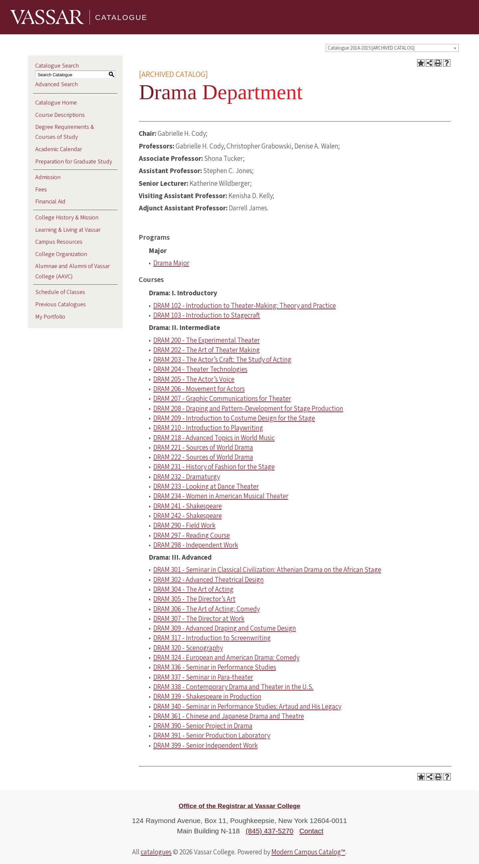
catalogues (156, 852)
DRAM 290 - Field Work (184, 525)
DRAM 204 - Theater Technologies (200, 369)
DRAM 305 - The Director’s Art (194, 599)
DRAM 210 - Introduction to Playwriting (208, 428)
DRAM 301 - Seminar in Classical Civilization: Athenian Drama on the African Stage (267, 570)
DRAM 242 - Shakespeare (187, 516)
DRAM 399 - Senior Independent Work (205, 745)
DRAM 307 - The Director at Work (198, 619)
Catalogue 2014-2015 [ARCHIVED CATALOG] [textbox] (371, 48)
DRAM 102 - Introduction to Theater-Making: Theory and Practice (244, 306)
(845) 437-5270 (270, 831)
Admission (48, 177)
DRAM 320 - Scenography (188, 648)
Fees (41, 189)
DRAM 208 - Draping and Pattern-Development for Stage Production (248, 409)
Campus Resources (58, 242)
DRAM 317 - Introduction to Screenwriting (212, 638)
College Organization (61, 254)
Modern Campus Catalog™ (308, 852)
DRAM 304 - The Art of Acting (193, 589)
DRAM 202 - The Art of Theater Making (206, 350)
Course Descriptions (60, 115)
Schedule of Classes (60, 292)
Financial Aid (50, 201)
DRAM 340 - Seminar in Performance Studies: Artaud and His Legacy (247, 707)
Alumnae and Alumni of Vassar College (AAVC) (72, 271)
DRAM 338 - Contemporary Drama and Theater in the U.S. (233, 687)
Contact (311, 831)
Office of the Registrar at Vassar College (239, 805)
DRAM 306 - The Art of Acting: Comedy (206, 609)
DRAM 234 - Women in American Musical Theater (220, 496)
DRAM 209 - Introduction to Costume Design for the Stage (234, 418)
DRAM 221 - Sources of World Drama (203, 447)
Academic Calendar (58, 149)
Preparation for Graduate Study (73, 161)
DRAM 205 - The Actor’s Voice (194, 379)
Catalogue (121, 17)
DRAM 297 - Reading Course (191, 535)
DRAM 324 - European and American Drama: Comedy (226, 658)
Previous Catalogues (60, 304)
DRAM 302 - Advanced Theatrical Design (208, 580)
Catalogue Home (56, 103)
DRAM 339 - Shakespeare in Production (207, 697)
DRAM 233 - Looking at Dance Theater (206, 486)
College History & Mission (66, 217)
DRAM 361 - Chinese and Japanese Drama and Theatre (228, 716)
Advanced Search (56, 84)
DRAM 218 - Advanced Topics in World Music (214, 438)
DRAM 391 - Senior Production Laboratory (211, 735)
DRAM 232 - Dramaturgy (186, 477)
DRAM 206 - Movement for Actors (199, 389)
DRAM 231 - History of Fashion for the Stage (214, 467)
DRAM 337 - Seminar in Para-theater (203, 677)
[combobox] (392, 48)
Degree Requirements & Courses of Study (64, 132)
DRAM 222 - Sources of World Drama (203, 457)
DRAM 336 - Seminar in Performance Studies (214, 667)
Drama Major (171, 263)
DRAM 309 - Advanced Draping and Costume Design (224, 628)
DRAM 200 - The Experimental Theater (206, 340)
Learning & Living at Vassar (67, 230)
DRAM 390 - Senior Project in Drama (202, 726)
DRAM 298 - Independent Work (195, 545)
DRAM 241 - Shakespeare (187, 506)
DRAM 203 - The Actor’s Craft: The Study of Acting (222, 360)
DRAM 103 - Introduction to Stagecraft (206, 315)
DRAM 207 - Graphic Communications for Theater (222, 399)
